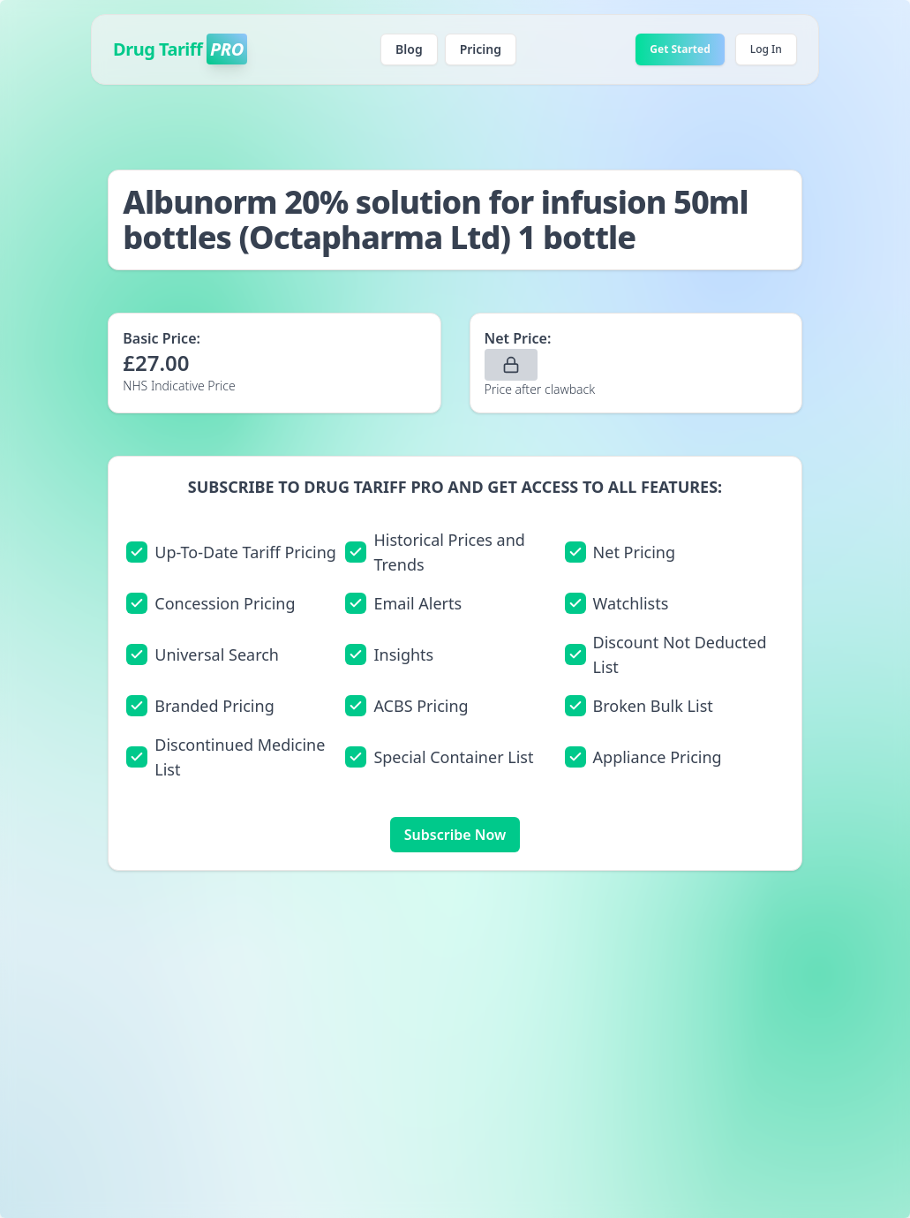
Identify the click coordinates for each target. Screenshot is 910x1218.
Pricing (480, 49)
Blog (409, 49)
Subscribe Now (455, 834)
